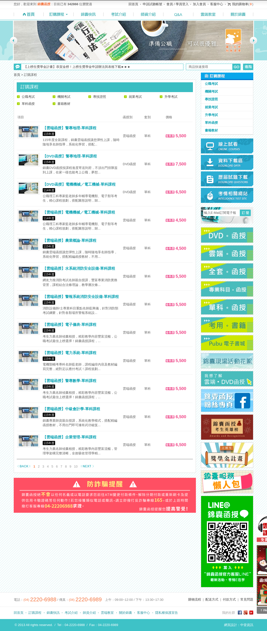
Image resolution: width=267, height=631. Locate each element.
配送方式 (211, 599)
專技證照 (99, 97)
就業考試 (135, 97)
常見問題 (246, 599)
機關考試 (63, 97)
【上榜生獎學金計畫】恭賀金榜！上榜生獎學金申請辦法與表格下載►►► (77, 67)
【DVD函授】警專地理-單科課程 (70, 156)
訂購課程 (34, 613)
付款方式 (229, 599)
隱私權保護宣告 (166, 613)
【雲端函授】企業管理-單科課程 (69, 437)
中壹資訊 (246, 625)
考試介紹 (71, 613)
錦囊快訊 (53, 613)
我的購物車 (240, 4)
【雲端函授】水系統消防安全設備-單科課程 (79, 268)
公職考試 (28, 97)
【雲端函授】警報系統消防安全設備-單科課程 (81, 296)
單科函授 (28, 104)
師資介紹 (89, 613)
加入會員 (199, 4)
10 (76, 466)
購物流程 (194, 599)
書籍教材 (63, 104)
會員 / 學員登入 (177, 4)
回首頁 (133, 4)
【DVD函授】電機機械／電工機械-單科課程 (79, 184)
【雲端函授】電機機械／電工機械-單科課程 (79, 212)
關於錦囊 (125, 613)
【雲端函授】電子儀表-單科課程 (69, 324)
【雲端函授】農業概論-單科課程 (69, 240)
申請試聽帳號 (152, 4)
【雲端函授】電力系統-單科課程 (69, 353)
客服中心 (216, 4)
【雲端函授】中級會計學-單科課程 (71, 409)
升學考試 (170, 97)
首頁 (17, 75)
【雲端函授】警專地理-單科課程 (69, 128)
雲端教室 (107, 613)
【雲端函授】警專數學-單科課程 (69, 381)
